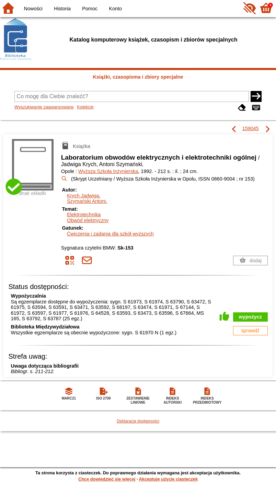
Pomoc (89, 8)
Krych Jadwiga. (84, 195)
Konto (115, 8)
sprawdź (250, 330)
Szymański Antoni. (87, 201)
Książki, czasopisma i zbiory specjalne (138, 77)
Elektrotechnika (84, 214)
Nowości (33, 8)
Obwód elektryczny (88, 220)
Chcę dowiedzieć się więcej (106, 479)
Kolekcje (85, 106)
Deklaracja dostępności (138, 421)
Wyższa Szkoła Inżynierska (108, 171)
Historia (62, 8)
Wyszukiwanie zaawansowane (44, 106)
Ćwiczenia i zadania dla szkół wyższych (110, 233)
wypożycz (250, 317)
